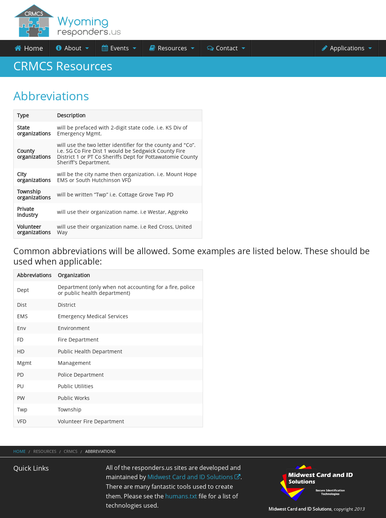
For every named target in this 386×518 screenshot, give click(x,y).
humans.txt (181, 496)
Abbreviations (51, 96)
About (68, 48)
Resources (167, 48)
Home (28, 48)
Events (115, 48)
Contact (222, 48)
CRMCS (70, 451)
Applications (342, 48)
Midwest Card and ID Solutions (193, 477)
